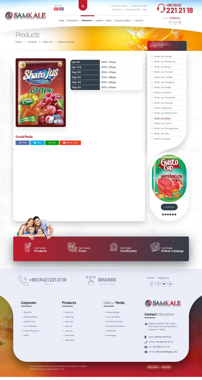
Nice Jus (68, 326)
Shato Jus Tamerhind (164, 97)
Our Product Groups (114, 321)
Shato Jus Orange (163, 56)
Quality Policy (29, 321)
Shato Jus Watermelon (165, 113)
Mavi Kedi (166, 367)
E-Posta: (163, 352)
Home (19, 42)
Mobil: (160, 337)
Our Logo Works (113, 317)
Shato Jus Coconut (163, 72)
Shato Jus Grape (66, 42)
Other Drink (69, 340)
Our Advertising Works (115, 326)
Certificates (111, 331)
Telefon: (161, 342)
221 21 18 (179, 7)
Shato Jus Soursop (163, 103)
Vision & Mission (31, 317)
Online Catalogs (112, 312)
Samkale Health (138, 6)
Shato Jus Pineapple (164, 82)
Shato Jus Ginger (162, 87)
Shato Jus (47, 42)
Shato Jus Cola (161, 133)
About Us (28, 312)
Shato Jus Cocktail (163, 77)
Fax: (159, 347)
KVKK (26, 335)
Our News (116, 9)
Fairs (145, 9)
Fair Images (111, 335)
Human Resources (31, 331)
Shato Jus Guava (162, 138)
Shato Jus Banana (163, 108)
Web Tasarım (153, 367)
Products (32, 42)
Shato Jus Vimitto (162, 92)
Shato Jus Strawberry (164, 61)
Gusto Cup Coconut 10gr (169, 207)
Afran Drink (69, 335)
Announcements (132, 9)
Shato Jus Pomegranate (166, 128)
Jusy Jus (69, 331)
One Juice (69, 321)
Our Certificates (30, 326)
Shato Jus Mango (162, 66)
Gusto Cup (69, 317)
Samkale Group (117, 6)
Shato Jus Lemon (162, 123)
